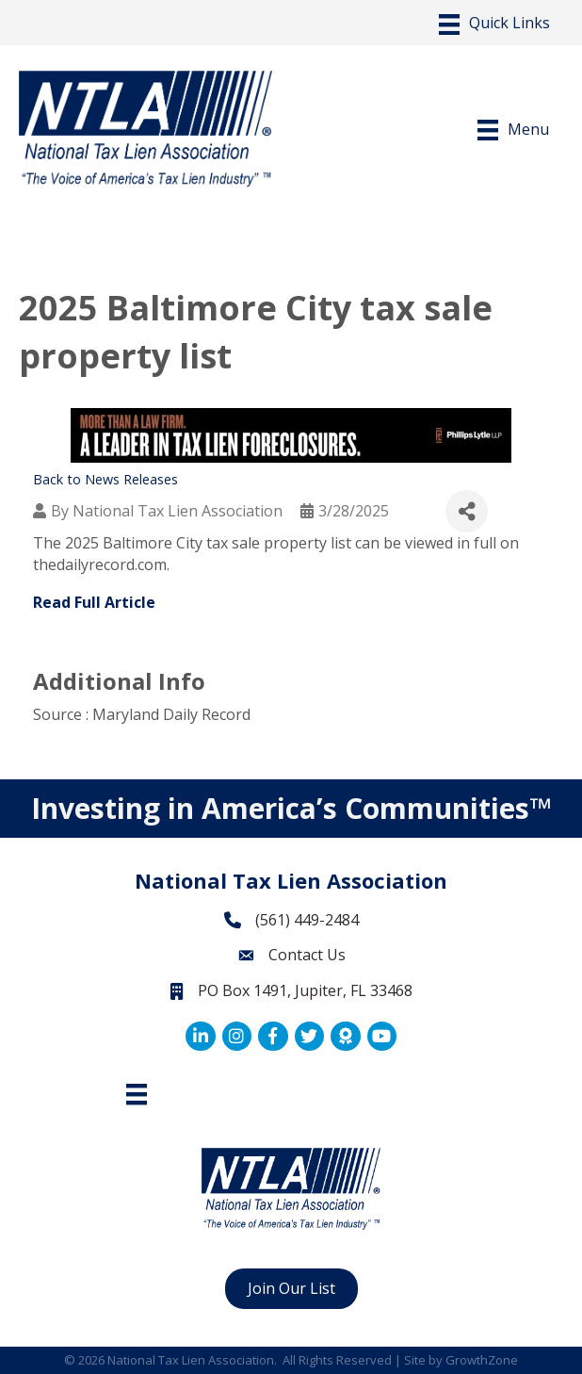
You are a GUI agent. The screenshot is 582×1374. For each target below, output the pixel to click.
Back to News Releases (105, 479)
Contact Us (307, 954)
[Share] (466, 511)
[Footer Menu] (136, 1094)
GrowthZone (481, 1359)
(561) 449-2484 (307, 919)
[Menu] (494, 24)
